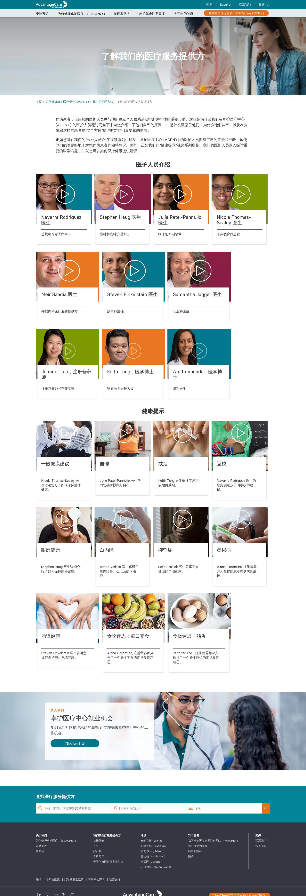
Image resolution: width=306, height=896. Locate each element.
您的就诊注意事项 (152, 14)
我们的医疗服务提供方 (107, 835)
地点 (143, 835)
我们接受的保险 (197, 846)
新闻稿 (40, 851)
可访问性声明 (96, 879)
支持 (258, 835)
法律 (39, 879)
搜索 (262, 4)
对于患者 (193, 835)
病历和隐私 (195, 851)
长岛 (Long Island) (152, 851)
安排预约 (42, 14)
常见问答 (260, 846)
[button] (75, 743)
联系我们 (260, 840)
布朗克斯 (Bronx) (151, 840)
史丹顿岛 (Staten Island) (156, 867)
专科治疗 (98, 856)
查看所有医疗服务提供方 (108, 861)
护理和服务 (122, 14)
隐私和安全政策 (74, 879)
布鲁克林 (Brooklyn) (153, 846)
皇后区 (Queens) (151, 861)
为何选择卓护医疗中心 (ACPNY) (81, 14)
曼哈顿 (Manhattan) (153, 856)
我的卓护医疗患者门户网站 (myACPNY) (213, 840)
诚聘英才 (41, 846)
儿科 (96, 846)
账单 (191, 856)
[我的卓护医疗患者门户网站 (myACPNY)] (236, 13)
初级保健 (98, 840)
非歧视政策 (53, 879)
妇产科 (97, 851)
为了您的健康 (183, 14)
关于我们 (41, 835)
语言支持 (114, 879)
